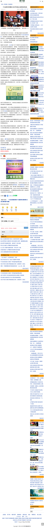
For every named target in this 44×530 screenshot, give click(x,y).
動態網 (37, 518)
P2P (31, 303)
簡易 (39, 479)
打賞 (22, 9)
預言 (32, 325)
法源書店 (16, 518)
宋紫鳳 (31, 479)
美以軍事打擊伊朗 (34, 37)
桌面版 (4, 514)
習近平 (36, 271)
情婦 (33, 288)
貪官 (31, 288)
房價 (33, 301)
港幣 (40, 295)
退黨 (41, 277)
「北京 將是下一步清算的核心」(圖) (9, 274)
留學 (35, 314)
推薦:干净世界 (5, 518)
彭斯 (36, 282)
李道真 (31, 480)
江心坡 (31, 310)
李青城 (38, 484)
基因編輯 (36, 303)
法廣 (40, 290)
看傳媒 (26, 518)
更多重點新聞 (41, 116)
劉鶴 (33, 284)
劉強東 (41, 299)
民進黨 (5, 111)
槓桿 (35, 293)
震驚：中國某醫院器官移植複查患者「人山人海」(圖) (13, 283)
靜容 (36, 484)
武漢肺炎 (39, 266)
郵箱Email (32, 508)
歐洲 (28, 520)
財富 (38, 297)
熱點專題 (33, 35)
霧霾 (33, 303)
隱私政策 (25, 514)
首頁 (2, 4)
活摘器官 (34, 306)
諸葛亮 (40, 321)
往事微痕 (37, 275)
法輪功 (39, 304)
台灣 (33, 299)
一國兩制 (37, 290)
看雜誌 (20, 518)
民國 (36, 317)
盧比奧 (35, 268)
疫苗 (36, 301)
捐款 (29, 514)
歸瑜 (34, 480)
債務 (32, 293)
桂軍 (38, 317)
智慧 (38, 323)
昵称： (3, 234)
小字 (27, 9)
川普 (42, 266)
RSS (26, 516)
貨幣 (39, 293)
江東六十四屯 (40, 306)
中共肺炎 (32, 266)
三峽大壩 (34, 273)
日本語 (28, 522)
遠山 (39, 480)
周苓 (31, 482)
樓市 (33, 297)
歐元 (36, 295)
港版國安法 (35, 277)
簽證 (42, 314)
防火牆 (40, 303)
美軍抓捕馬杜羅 (33, 41)
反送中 (40, 286)
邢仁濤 (41, 484)
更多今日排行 (41, 207)
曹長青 (39, 486)
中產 (40, 297)
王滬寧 (35, 284)
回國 (31, 316)
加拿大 (37, 292)
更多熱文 (42, 373)
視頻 (32, 420)
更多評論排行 (26, 285)
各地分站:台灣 (16, 520)
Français (20, 522)
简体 (40, 1)
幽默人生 (35, 323)
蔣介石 (34, 319)
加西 (30, 520)
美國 (38, 282)
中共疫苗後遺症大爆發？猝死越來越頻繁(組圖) (11, 279)
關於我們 (14, 514)
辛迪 (42, 486)
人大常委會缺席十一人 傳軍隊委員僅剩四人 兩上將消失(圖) (36, 202)
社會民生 (41, 500)
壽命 (41, 325)
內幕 (36, 286)
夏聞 (41, 480)
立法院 (10, 45)
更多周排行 (41, 261)
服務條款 (19, 514)
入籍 (33, 316)
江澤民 (38, 284)
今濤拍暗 (35, 479)
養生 (32, 327)
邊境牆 (32, 282)
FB (33, 292)
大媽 (31, 301)
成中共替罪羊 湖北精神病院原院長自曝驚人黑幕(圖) (12, 292)
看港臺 (5, 4)
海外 (41, 316)
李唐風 (36, 482)
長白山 (37, 308)
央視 (38, 312)
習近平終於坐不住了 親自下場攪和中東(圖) (10, 277)
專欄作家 (33, 477)
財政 (36, 297)
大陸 (42, 301)
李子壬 (36, 486)
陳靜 (33, 482)
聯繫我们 (34, 514)
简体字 (16, 522)
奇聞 (35, 325)
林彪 (31, 321)
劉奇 (33, 321)
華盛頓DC (24, 520)
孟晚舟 (40, 281)
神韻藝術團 (11, 518)
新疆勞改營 (38, 310)
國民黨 (6, 155)
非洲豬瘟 (39, 301)
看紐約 (23, 518)
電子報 (8, 514)
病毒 (38, 268)
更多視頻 (42, 474)
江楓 (33, 486)
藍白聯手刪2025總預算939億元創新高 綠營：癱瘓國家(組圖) (14, 258)
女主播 (35, 312)
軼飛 (37, 480)
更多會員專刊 (41, 33)
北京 (39, 299)
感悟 (40, 323)
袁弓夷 (32, 275)
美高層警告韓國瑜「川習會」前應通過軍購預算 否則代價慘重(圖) (36, 142)
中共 (42, 279)
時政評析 (36, 500)
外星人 (37, 325)
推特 (23, 516)
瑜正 (31, 486)
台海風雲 (32, 502)
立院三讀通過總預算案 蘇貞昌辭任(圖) (9, 269)
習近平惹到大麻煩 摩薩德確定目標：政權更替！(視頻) (13, 281)
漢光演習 (33, 270)
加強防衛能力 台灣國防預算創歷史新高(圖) (10, 267)
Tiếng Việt (24, 522)
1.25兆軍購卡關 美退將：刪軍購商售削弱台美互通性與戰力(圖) (36, 241)
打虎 (40, 288)
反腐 (38, 288)
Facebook (19, 516)
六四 (39, 277)
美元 (37, 293)
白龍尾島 (41, 308)
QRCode (11, 212)
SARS (34, 310)
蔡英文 (36, 299)
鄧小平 (40, 319)
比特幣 (32, 295)
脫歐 (41, 292)
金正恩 (33, 281)
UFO (40, 279)
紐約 (21, 520)
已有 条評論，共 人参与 (7, 237)
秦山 (33, 484)
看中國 (4, 166)
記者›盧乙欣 (3, 164)
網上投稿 (39, 514)
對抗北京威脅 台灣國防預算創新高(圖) (9, 262)
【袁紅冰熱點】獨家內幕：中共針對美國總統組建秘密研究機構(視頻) (36, 177)
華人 (40, 312)
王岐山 (37, 281)
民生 (38, 316)
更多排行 (42, 418)
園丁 (39, 482)
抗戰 (41, 317)
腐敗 (36, 288)
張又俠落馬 (32, 39)
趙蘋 (31, 484)
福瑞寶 (30, 518)
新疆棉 (38, 273)
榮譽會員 (15, 201)
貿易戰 (32, 271)
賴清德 (31, 268)
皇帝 (38, 321)
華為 (31, 281)
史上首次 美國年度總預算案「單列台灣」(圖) (11, 265)
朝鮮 (35, 292)
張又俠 (39, 271)
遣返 (40, 314)
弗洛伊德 (37, 279)
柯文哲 (32, 279)
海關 (37, 314)
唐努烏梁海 (32, 308)
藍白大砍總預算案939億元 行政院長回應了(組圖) (12, 256)
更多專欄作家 (41, 488)
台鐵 (40, 270)
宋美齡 (37, 319)
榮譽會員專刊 (35, 7)
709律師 (33, 304)
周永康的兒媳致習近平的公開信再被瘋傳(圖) (11, 294)
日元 (38, 295)
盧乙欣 (31, 504)
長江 (41, 273)
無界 (41, 518)
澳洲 (34, 317)
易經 (31, 323)
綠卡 (36, 316)
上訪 (36, 304)
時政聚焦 (10, 4)
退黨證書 (34, 518)
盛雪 (41, 482)
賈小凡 (41, 479)
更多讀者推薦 (26, 299)
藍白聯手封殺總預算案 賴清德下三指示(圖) (11, 260)
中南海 (32, 286)
